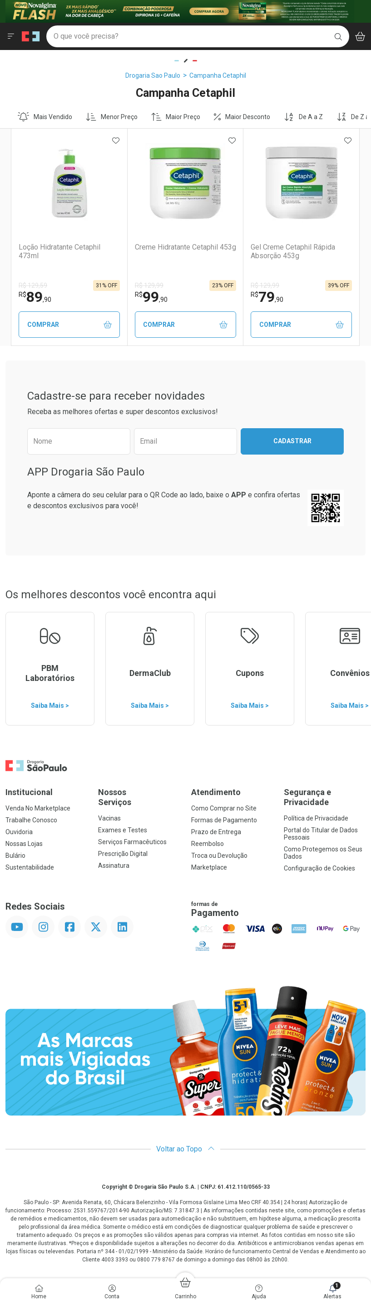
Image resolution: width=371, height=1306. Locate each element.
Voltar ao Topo (185, 1149)
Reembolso (207, 843)
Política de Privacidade (316, 818)
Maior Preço (176, 116)
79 (267, 297)
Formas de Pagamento (224, 820)
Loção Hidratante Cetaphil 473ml (59, 251)
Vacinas (109, 818)
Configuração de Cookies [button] (319, 868)
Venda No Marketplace (37, 808)
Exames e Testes (122, 830)
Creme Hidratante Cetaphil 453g (185, 247)
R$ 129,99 (149, 285)
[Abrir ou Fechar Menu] (11, 36)
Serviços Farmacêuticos (132, 842)
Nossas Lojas (24, 843)
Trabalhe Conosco (31, 820)
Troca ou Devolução (219, 855)
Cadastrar (292, 441)
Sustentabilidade (29, 867)
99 (151, 297)
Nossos (139, 797)
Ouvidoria (19, 832)
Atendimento (216, 792)
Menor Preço (112, 116)
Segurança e (325, 797)
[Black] (179, 10)
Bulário (15, 855)
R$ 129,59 (33, 285)
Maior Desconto (242, 116)
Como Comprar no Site (224, 808)
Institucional (29, 792)
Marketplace (209, 867)
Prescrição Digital (123, 853)
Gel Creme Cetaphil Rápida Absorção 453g (293, 251)
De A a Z (303, 116)
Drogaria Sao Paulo (152, 75)
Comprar (69, 325)
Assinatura (113, 865)
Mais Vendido (45, 116)
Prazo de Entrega (216, 832)
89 (35, 297)
